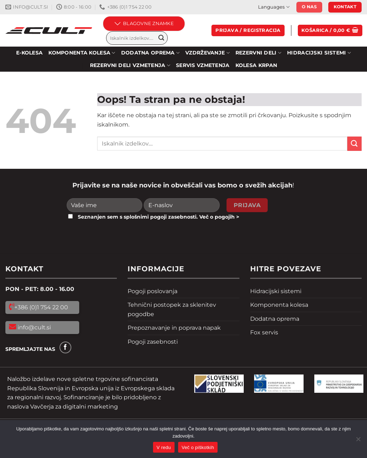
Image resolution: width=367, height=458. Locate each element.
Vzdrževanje (207, 52)
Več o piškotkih (198, 447)
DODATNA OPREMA (150, 52)
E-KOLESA (29, 52)
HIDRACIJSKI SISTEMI (319, 52)
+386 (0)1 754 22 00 (41, 307)
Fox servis (264, 332)
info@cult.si (33, 327)
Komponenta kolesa (279, 304)
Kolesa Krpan (256, 65)
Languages (273, 7)
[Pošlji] (161, 38)
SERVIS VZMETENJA (203, 65)
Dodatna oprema (274, 318)
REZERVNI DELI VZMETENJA (130, 65)
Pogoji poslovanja (152, 291)
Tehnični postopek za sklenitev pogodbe (172, 309)
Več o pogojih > (219, 217)
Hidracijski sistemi (275, 291)
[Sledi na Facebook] (65, 347)
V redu (164, 447)
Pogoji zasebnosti (153, 341)
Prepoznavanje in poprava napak (174, 327)
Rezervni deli (258, 52)
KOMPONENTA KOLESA (81, 52)
